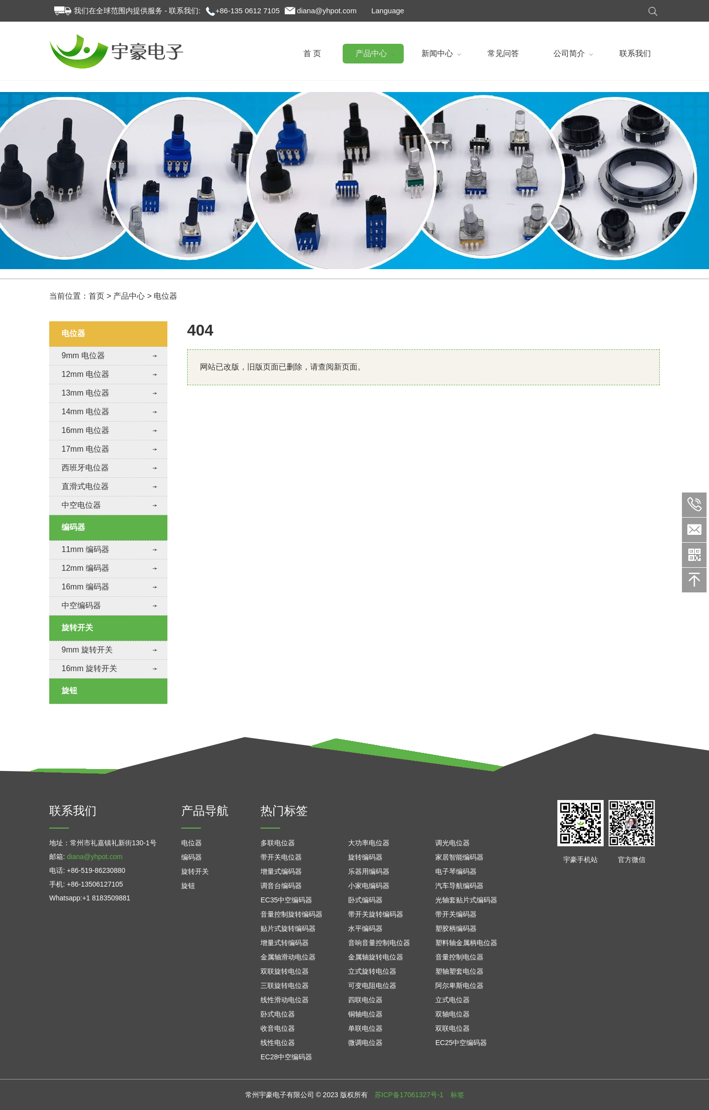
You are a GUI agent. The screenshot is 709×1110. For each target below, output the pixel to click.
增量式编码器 (281, 871)
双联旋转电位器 (284, 971)
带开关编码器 (456, 914)
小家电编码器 (368, 886)
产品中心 (129, 315)
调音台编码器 (281, 886)
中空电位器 (81, 505)
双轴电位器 (452, 1014)
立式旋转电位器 (372, 971)
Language (387, 10)
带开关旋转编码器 (375, 914)
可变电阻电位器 (372, 985)
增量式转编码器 (284, 943)
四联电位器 (365, 1000)
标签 (457, 1095)
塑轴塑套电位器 (459, 971)
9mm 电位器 (83, 355)
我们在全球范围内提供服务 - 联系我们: (137, 10)
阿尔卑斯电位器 (459, 985)
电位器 (165, 315)
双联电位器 (452, 1028)
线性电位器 (277, 1043)
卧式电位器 (277, 1014)
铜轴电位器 (365, 1014)
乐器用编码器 (368, 871)
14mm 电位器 (85, 411)
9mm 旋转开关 (87, 650)
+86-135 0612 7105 (248, 10)
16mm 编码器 (85, 587)
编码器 (73, 527)
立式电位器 (452, 1000)
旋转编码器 (365, 857)
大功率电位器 (368, 843)
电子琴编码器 (456, 871)
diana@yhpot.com (326, 10)
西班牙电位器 (85, 467)
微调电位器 (365, 1043)
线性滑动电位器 (284, 1000)
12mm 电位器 (85, 374)
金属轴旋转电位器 (375, 957)
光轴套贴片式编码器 (466, 900)
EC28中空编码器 (286, 1057)
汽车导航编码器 (459, 886)
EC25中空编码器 (461, 1043)
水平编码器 (365, 928)
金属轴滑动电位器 (288, 957)
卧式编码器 (365, 900)
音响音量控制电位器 (379, 943)
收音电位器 (277, 1028)
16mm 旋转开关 (89, 668)
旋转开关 (77, 627)
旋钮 (69, 690)
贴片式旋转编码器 (288, 928)
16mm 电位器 (85, 430)
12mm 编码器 (85, 568)
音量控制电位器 (459, 957)
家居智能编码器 (459, 857)
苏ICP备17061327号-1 (409, 1095)
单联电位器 (365, 1028)
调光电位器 (452, 843)
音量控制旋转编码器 (291, 914)
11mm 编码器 (85, 549)
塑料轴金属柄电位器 (466, 943)
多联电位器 (277, 843)
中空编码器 (81, 605)
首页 (96, 315)
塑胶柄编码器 (456, 928)
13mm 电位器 (85, 393)
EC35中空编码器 (286, 900)
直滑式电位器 (85, 486)
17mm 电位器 (85, 449)
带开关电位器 (281, 857)
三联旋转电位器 (284, 985)
